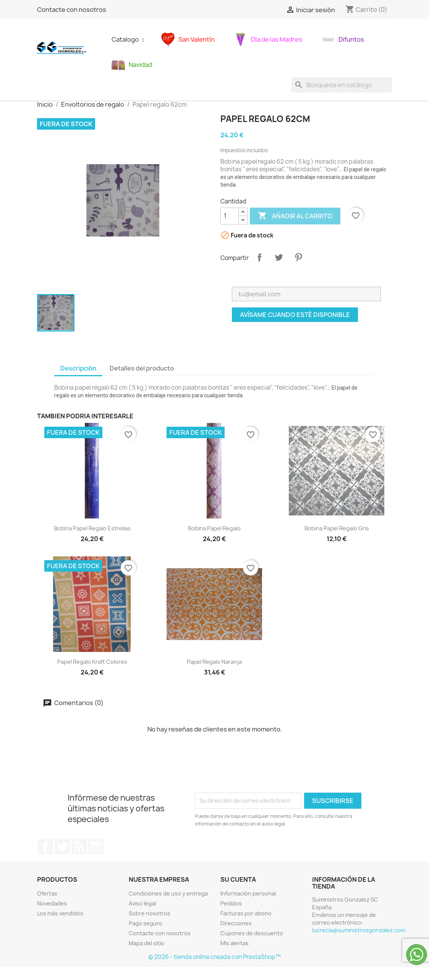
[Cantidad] (229, 216)
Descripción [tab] (78, 368)
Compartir (259, 257)
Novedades (52, 903)
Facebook (45, 846)
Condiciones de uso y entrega (168, 893)
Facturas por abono (246, 913)
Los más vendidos (60, 913)
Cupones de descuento (251, 933)
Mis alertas (234, 943)
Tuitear (279, 257)
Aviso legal (142, 903)
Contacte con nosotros (71, 9)
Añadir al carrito (295, 216)
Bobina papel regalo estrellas (92, 528)
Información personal (248, 893)
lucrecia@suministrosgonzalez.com (358, 930)
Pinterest (298, 257)
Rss (79, 846)
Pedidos (231, 903)
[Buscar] (341, 85)
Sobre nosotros (149, 913)
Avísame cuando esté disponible (295, 314)
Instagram (96, 846)
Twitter (62, 846)
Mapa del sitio (146, 943)
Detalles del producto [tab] (142, 368)
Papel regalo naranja (214, 661)
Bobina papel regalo (214, 528)
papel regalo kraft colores (92, 661)
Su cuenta (238, 879)
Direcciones (236, 923)
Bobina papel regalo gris (336, 528)
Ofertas (47, 893)
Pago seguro (145, 923)
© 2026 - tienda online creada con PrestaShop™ (214, 957)
